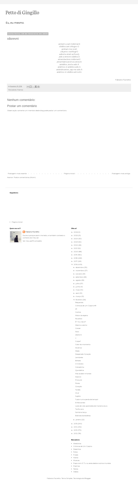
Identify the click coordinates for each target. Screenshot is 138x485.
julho (78, 283)
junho (78, 287)
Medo (77, 351)
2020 (76, 252)
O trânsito (79, 364)
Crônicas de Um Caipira (82, 446)
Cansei (77, 328)
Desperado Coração (83, 354)
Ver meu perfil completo (32, 241)
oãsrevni (78, 335)
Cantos (78, 312)
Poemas (20, 90)
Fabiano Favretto (32, 232)
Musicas (76, 460)
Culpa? (78, 341)
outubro (79, 274)
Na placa (78, 319)
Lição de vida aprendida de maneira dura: (91, 406)
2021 (76, 248)
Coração (78, 386)
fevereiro (79, 300)
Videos (75, 472)
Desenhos (77, 449)
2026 (76, 232)
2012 (76, 433)
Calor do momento (82, 344)
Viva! (77, 393)
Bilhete (78, 361)
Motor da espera (81, 315)
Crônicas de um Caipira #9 (85, 306)
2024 (76, 239)
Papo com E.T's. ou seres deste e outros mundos (92, 463)
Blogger (87, 478)
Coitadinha (79, 367)
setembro (80, 277)
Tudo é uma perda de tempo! (86, 399)
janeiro (78, 420)
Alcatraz (78, 348)
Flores (77, 383)
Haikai (75, 458)
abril (78, 293)
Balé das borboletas (83, 416)
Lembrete (79, 357)
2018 (76, 258)
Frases (75, 455)
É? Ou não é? (80, 322)
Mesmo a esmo (81, 325)
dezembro (80, 267)
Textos (75, 469)
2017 (76, 261)
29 (76, 309)
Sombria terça (81, 412)
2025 (76, 235)
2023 (76, 242)
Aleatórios (77, 443)
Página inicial (69, 173)
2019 (76, 255)
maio (78, 290)
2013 (76, 430)
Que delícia (79, 370)
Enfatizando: (80, 403)
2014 (76, 427)
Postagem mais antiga (121, 173)
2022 (76, 245)
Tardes (77, 390)
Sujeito (78, 396)
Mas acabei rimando (83, 374)
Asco (77, 332)
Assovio (78, 377)
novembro (80, 270)
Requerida (79, 302)
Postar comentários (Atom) (25, 177)
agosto (78, 280)
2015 (76, 424)
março (78, 296)
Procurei (78, 380)
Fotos (75, 452)
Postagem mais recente (17, 173)
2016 (76, 264)
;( (75, 338)
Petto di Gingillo (22, 12)
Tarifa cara (79, 409)
